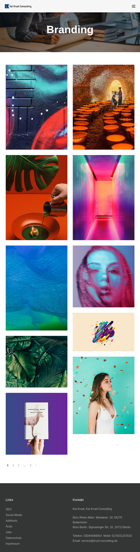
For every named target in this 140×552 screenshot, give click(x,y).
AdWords (12, 520)
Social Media (14, 515)
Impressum (13, 543)
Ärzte (9, 526)
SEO (9, 509)
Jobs (9, 532)
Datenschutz (14, 537)
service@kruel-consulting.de (99, 540)
